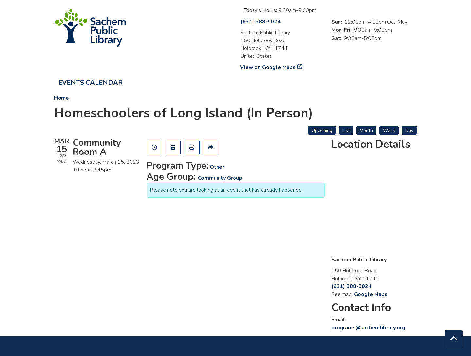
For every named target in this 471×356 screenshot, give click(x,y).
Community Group (220, 178)
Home (61, 98)
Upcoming (322, 130)
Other (217, 166)
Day (409, 130)
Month (366, 130)
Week (389, 130)
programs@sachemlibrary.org (368, 327)
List (346, 130)
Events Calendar (90, 82)
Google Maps (371, 294)
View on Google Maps (268, 67)
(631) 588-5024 (260, 21)
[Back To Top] (454, 339)
